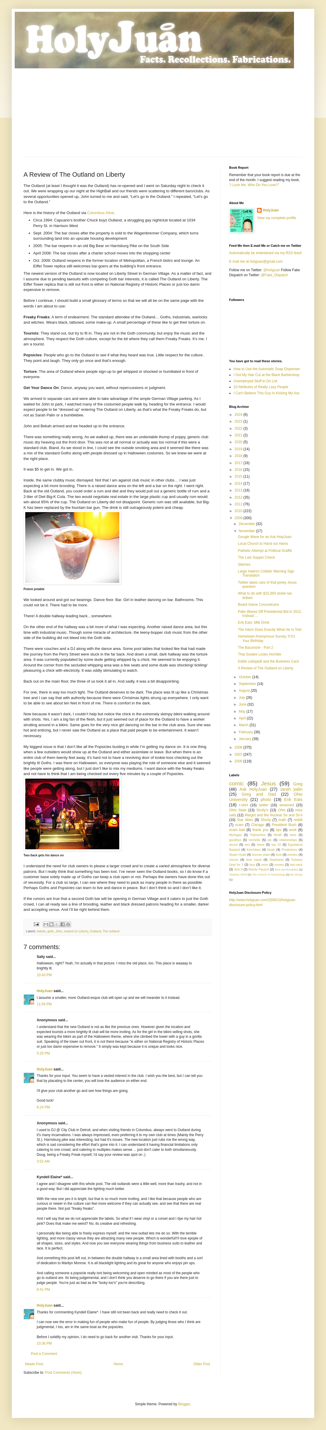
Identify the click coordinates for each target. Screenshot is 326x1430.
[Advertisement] (163, 112)
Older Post (201, 1364)
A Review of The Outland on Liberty (265, 668)
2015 (239, 476)
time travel (254, 859)
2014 (239, 483)
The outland (110, 931)
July (242, 698)
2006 (239, 761)
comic (236, 783)
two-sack (296, 864)
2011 (239, 504)
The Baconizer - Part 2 (255, 648)
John (58, 931)
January (245, 739)
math (282, 820)
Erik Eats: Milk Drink (253, 622)
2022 (239, 428)
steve (260, 844)
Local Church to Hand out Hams (263, 544)
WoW (277, 835)
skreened (286, 805)
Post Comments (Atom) (63, 1373)
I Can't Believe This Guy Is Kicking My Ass (266, 393)
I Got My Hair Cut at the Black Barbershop (266, 375)
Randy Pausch (258, 869)
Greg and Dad (259, 794)
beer (293, 835)
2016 (239, 470)
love (279, 854)
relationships (288, 840)
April (243, 718)
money (279, 864)
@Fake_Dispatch (274, 275)
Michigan (235, 835)
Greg (298, 784)
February (246, 732)
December (247, 524)
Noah (271, 849)
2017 (239, 463)
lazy (252, 864)
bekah (41, 931)
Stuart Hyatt (237, 854)
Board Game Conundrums (258, 605)
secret (233, 844)
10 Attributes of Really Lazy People (260, 387)
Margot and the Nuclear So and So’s (274, 815)
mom (264, 864)
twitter (263, 805)
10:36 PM (44, 1343)
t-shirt (243, 805)
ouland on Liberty (76, 931)
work (292, 830)
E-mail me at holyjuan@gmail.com (256, 261)
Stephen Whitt (238, 874)
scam (239, 825)
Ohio (281, 810)
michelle (255, 840)
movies (293, 854)
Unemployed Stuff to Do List (255, 381)
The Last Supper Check (256, 557)
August (245, 690)
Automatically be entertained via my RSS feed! (265, 253)
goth (50, 931)
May (242, 711)
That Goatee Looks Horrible (259, 654)
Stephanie (276, 859)
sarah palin (291, 789)
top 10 (276, 844)
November (247, 531)
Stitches (244, 564)
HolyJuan (45, 991)
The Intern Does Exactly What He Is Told (269, 630)
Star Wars (245, 820)
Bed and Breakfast (286, 869)
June (243, 704)
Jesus (268, 783)
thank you (260, 830)
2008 (239, 747)
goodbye (235, 840)
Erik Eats (293, 799)
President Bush (284, 825)
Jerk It (238, 869)
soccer (233, 859)
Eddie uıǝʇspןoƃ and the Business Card (268, 661)
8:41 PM (43, 1289)
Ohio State (237, 810)
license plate (261, 854)
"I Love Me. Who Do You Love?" (254, 185)
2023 (239, 421)
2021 (239, 435)
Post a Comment (44, 1354)
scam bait (237, 830)
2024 (239, 415)
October (245, 677)
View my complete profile (276, 218)
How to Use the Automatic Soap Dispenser (266, 369)
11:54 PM (44, 1004)
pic (270, 840)
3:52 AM (43, 1161)
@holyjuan (271, 270)
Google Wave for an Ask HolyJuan (264, 537)
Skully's (262, 810)
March (244, 725)
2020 (239, 442)
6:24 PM (43, 1107)
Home (118, 1364)
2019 (239, 449)
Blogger (184, 1404)
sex (247, 844)
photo (266, 799)
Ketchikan (254, 849)
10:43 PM (44, 975)
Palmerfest (257, 835)
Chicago (257, 825)
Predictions (289, 849)
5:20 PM (43, 1053)
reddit (298, 820)
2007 (239, 754)
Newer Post (34, 1364)
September (248, 684)
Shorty (266, 820)
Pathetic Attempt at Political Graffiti (265, 551)
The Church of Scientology (268, 874)
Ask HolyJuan (253, 789)
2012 (239, 497)
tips (279, 830)
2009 (239, 518)
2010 (239, 511)
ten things (296, 874)
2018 (239, 456)
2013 (239, 490)
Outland (95, 931)
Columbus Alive (100, 213)
